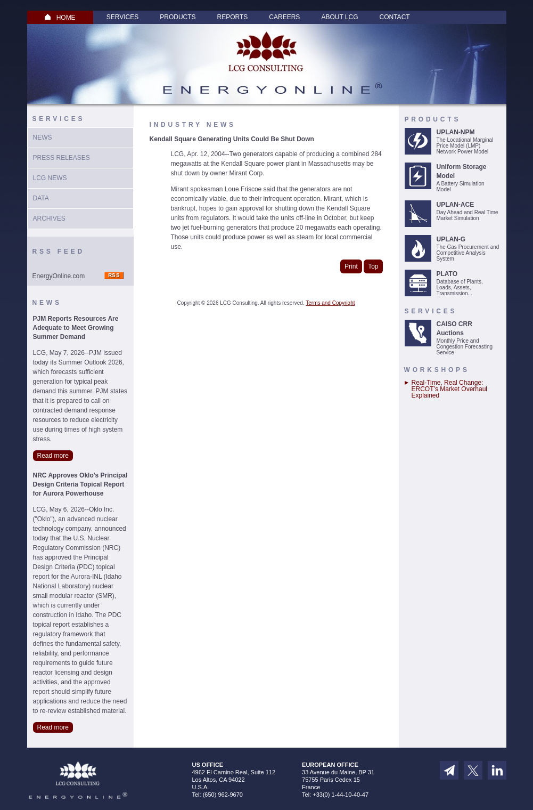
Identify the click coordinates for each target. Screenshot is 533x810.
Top (373, 266)
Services (122, 17)
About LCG (339, 17)
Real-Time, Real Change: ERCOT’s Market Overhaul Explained (449, 389)
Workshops (437, 370)
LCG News (50, 178)
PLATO (447, 274)
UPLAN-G (451, 239)
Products (177, 17)
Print (351, 266)
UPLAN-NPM (456, 132)
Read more (53, 455)
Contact (395, 17)
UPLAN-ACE (455, 204)
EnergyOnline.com (58, 276)
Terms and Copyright (330, 303)
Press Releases (61, 157)
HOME (60, 17)
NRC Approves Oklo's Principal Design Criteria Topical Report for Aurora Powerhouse (80, 484)
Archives (49, 218)
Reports (232, 17)
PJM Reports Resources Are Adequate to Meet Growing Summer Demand (76, 328)
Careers (284, 17)
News (42, 137)
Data (41, 198)
